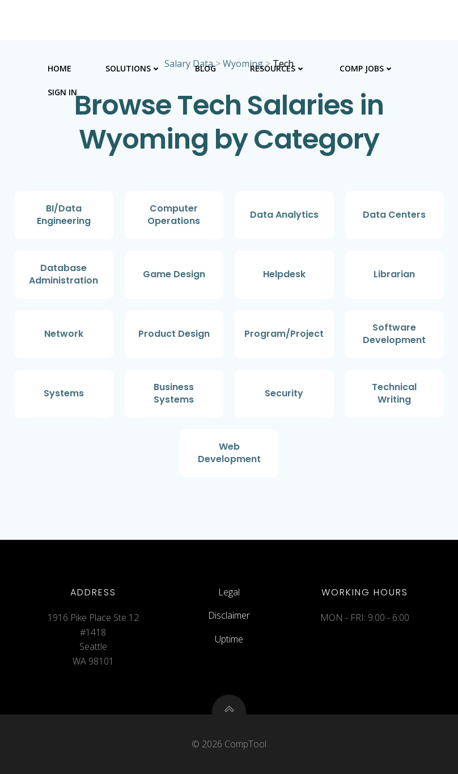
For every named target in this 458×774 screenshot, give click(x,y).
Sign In (62, 92)
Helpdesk (284, 274)
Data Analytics (284, 214)
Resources (278, 68)
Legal (229, 592)
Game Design (174, 274)
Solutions (133, 68)
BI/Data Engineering (64, 214)
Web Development (229, 453)
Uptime (229, 639)
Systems (64, 393)
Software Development (394, 333)
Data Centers (394, 214)
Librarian (394, 274)
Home (59, 68)
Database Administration (63, 274)
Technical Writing (394, 393)
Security (284, 393)
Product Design (174, 333)
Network (63, 333)
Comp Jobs (367, 68)
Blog (205, 68)
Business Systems (174, 393)
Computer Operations (173, 214)
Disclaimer (229, 615)
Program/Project (284, 333)
